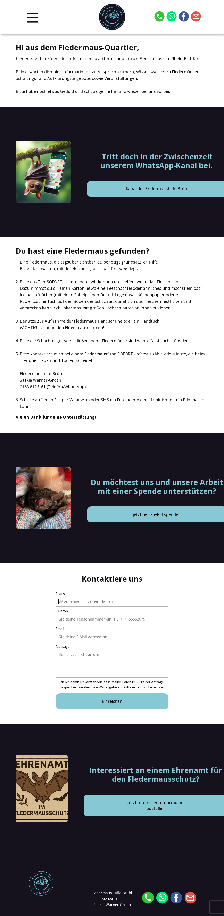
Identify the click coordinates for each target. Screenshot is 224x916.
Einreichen (112, 701)
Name (60, 593)
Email (60, 628)
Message (63, 646)
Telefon (62, 611)
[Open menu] (32, 17)
